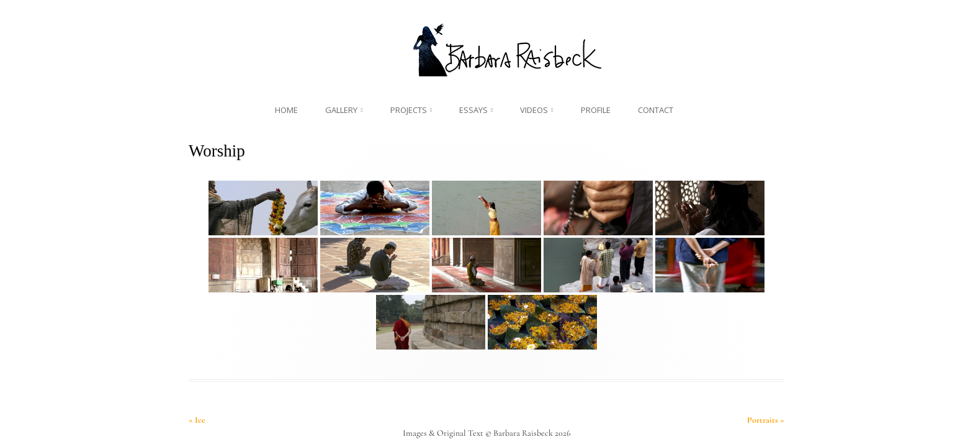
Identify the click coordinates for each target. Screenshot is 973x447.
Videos (534, 109)
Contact (655, 109)
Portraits (765, 420)
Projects (408, 109)
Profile (596, 109)
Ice (197, 420)
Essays (473, 109)
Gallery (341, 109)
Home (286, 109)
